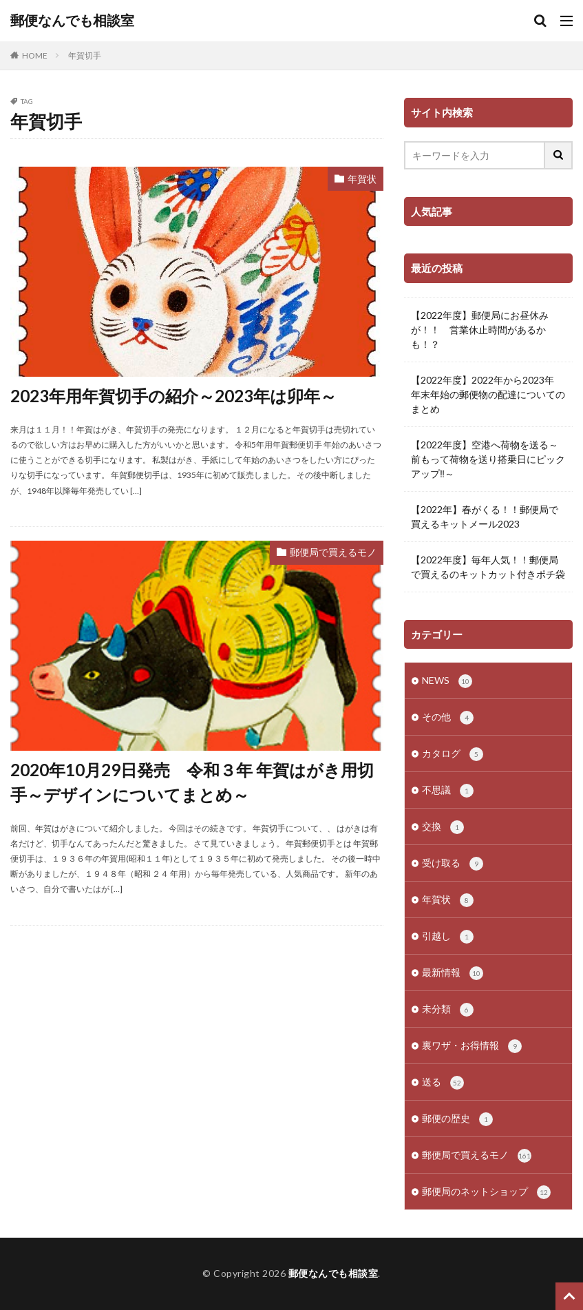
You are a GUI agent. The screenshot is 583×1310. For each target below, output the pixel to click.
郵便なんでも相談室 (72, 21)
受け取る (452, 864)
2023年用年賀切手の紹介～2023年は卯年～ (173, 396)
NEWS (447, 681)
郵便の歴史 (457, 1119)
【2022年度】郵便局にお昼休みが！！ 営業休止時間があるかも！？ (480, 329)
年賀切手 (84, 55)
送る (443, 1083)
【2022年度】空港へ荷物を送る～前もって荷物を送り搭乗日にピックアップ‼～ (488, 459)
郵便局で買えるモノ (333, 552)
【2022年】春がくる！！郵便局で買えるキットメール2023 (484, 516)
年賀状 (362, 179)
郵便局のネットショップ (486, 1192)
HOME (34, 55)
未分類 (448, 1010)
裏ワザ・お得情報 (472, 1046)
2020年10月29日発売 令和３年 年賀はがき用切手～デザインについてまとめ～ (192, 782)
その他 (448, 718)
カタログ (452, 754)
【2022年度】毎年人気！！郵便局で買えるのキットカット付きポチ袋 (488, 567)
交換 (443, 827)
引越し (448, 937)
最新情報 (452, 973)
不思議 (448, 791)
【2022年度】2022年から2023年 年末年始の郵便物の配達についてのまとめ (488, 394)
